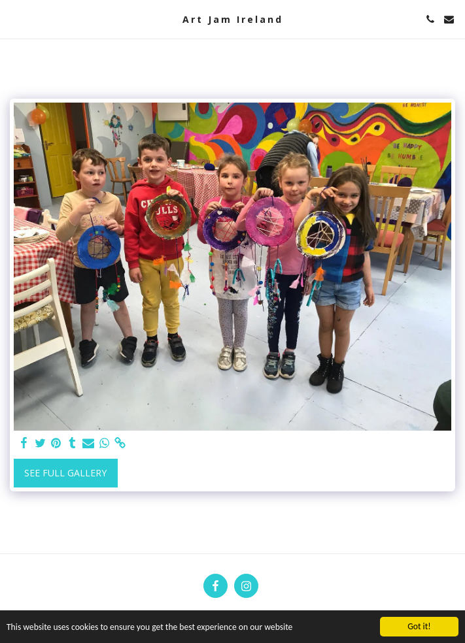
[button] (14, 18)
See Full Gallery (65, 473)
